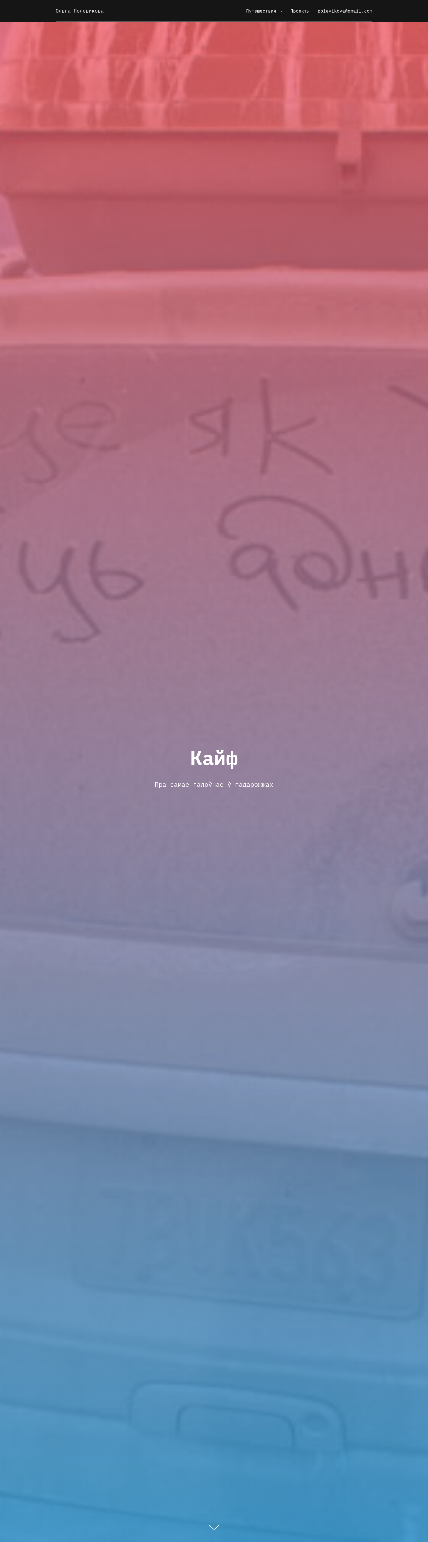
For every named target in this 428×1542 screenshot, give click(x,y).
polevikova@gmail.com (345, 11)
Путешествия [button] (262, 11)
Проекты (300, 11)
